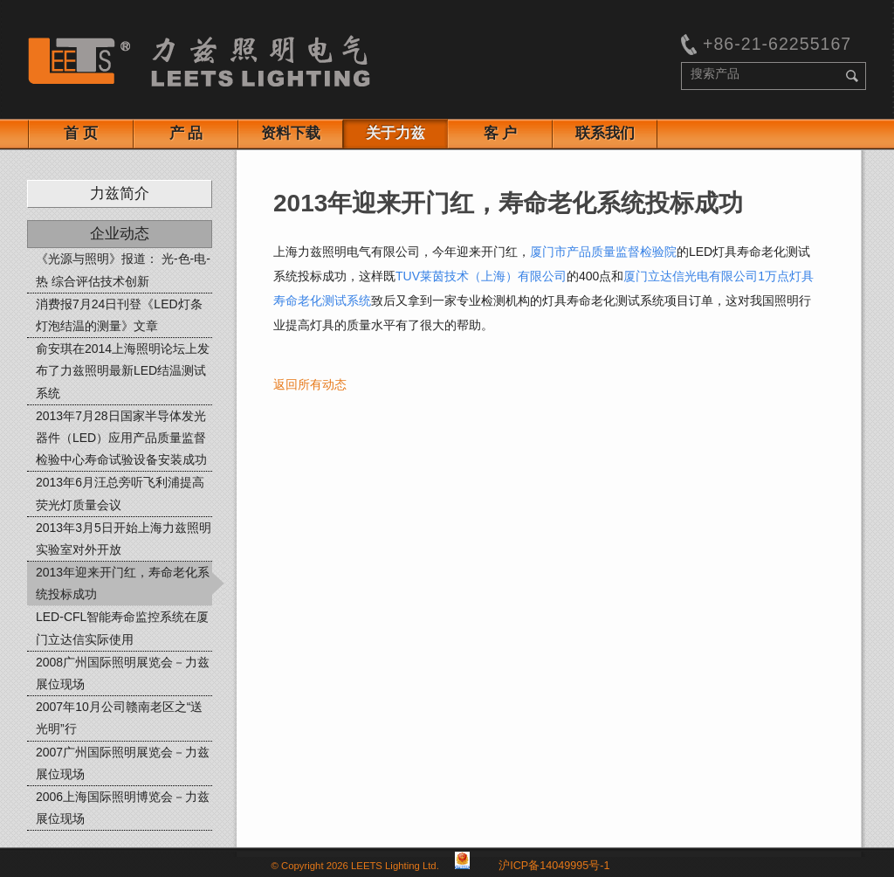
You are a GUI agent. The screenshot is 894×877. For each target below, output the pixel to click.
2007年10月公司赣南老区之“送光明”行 (119, 717)
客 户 (500, 133)
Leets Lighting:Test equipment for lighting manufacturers (199, 60)
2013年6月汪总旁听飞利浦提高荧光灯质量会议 (120, 493)
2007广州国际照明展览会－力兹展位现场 (123, 763)
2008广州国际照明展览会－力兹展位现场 (123, 673)
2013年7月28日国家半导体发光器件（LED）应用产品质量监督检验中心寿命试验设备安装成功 (121, 437)
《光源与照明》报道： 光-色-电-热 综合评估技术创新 (123, 269)
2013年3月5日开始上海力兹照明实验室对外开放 (123, 538)
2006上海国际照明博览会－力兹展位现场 (123, 807)
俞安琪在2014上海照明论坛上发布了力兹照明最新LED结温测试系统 (123, 370)
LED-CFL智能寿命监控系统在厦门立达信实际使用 (122, 628)
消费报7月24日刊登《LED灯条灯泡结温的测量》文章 (119, 315)
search (852, 76)
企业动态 (119, 233)
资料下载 (290, 133)
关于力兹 (395, 133)
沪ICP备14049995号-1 (554, 866)
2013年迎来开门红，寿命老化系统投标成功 (123, 583)
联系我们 (605, 133)
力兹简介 (119, 193)
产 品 (186, 133)
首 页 (80, 133)
